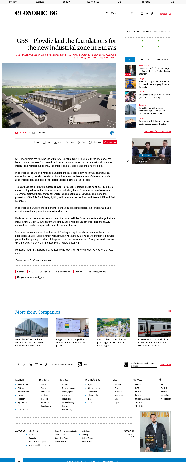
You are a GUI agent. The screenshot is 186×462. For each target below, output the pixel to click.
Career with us (60, 442)
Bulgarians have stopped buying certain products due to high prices (72, 342)
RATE (137, 388)
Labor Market (23, 409)
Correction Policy (62, 438)
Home (129, 32)
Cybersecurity (93, 395)
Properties (45, 402)
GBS (31, 271)
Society (66, 2)
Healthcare (66, 399)
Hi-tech (90, 399)
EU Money (21, 388)
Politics (141, 92)
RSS (82, 364)
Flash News (165, 388)
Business (40, 2)
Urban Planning (68, 402)
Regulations (46, 406)
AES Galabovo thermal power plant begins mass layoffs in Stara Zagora (112, 342)
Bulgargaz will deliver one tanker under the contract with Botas (154, 122)
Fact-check (86, 431)
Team (31, 434)
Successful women (142, 399)
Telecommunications (96, 388)
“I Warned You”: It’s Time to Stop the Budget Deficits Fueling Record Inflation (154, 71)
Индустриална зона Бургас (31, 277)
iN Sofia (138, 395)
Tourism (21, 406)
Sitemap (85, 434)
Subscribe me (165, 365)
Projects (146, 2)
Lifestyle (118, 392)
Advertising (33, 431)
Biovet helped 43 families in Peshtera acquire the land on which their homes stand (152, 111)
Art (116, 399)
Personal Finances (69, 388)
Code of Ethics (87, 438)
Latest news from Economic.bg (157, 131)
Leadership (119, 395)
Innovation (45, 392)
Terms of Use (87, 442)
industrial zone (63, 271)
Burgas (20, 271)
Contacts (32, 438)
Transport (21, 399)
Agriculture (22, 402)
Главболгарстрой (97, 271)
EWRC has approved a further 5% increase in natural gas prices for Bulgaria (154, 84)
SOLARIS (138, 402)
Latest (129, 60)
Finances (44, 399)
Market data (166, 399)
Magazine (165, 395)
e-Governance (93, 392)
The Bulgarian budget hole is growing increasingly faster (149, 160)
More (169, 311)
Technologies (93, 2)
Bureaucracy (67, 409)
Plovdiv (78, 271)
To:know (164, 392)
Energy (141, 79)
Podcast (138, 384)
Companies (147, 32)
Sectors (44, 388)
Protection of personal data (66, 431)
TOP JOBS (139, 406)
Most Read (144, 60)
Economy (13, 2)
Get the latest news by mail (142, 363)
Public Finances (144, 65)
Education (66, 395)
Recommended (162, 60)
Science (118, 384)
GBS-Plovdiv (44, 271)
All (172, 2)
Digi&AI (90, 384)
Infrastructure (23, 392)
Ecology (65, 406)
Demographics (67, 392)
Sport (117, 402)
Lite (119, 2)
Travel (117, 388)
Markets (44, 395)
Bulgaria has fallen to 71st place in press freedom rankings (154, 96)
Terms (163, 384)
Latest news (165, 14)
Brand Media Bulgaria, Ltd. (39, 442)
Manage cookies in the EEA (39, 445)
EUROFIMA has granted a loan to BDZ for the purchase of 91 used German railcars (153, 342)
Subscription (60, 434)
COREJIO (138, 392)
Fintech (90, 402)
